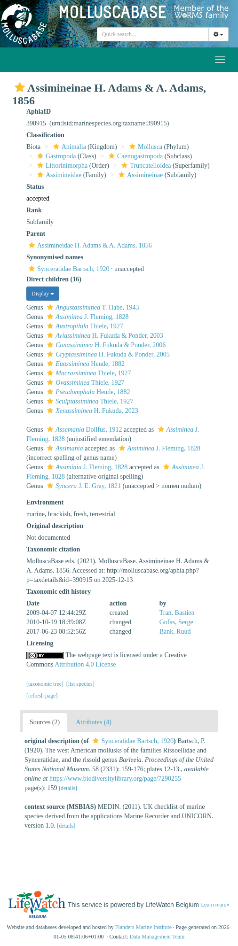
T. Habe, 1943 (92, 307)
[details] (68, 788)
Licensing (40, 643)
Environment (44, 502)
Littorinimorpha (61, 165)
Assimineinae (139, 174)
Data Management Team (157, 936)
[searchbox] (152, 34)
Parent (35, 233)
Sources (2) (45, 722)
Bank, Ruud (175, 631)
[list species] (80, 684)
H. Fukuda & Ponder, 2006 (105, 345)
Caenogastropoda (134, 156)
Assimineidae (58, 174)
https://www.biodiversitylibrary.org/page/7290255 (115, 778)
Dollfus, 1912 (83, 429)
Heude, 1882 (85, 363)
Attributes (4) (93, 722)
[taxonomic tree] (44, 684)
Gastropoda (55, 156)
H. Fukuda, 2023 (91, 410)
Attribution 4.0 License (85, 664)
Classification (45, 135)
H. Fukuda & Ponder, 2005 (107, 354)
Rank (34, 210)
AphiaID (38, 111)
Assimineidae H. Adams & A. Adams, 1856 (89, 245)
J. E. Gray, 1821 (83, 485)
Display (43, 293)
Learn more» (215, 904)
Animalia (68, 146)
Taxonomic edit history (58, 591)
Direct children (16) (53, 279)
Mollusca (144, 146)
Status (35, 186)
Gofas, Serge (176, 622)
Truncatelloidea (145, 165)
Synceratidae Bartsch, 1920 (68, 268)
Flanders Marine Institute (143, 927)
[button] (19, 87)
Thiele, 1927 (84, 326)
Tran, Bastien (177, 612)
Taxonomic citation (53, 549)
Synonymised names (54, 257)
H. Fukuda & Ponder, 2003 (104, 335)
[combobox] (153, 34)
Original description (54, 525)
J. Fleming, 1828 (86, 316)
